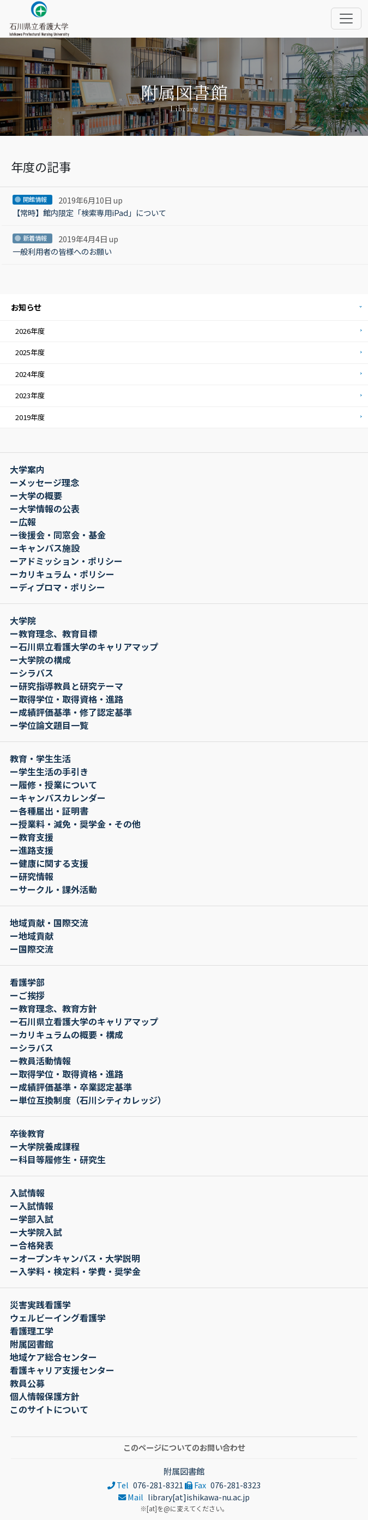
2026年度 (30, 331)
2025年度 (30, 352)
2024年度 (30, 374)
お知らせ (26, 307)
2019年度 (30, 417)
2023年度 (30, 395)
